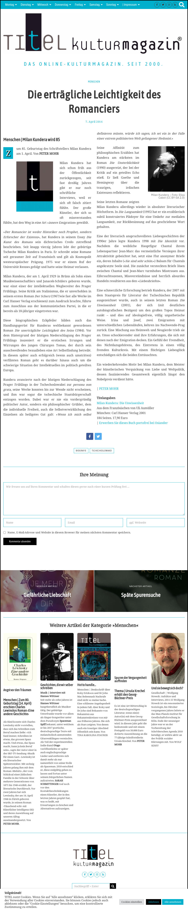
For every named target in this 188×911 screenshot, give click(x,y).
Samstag (94, 4)
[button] (113, 886)
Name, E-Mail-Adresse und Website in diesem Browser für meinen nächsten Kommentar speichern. (69, 532)
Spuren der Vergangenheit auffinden (130, 679)
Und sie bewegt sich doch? (167, 688)
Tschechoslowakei (102, 450)
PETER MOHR (109, 389)
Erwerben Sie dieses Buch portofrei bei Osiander (133, 423)
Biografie (81, 450)
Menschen (94, 81)
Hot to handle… (86, 685)
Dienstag (26, 4)
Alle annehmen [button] (172, 901)
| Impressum (129, 4)
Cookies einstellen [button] (131, 901)
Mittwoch (42, 4)
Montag (9, 4)
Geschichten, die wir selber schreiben (56, 686)
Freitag (79, 4)
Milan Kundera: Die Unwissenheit (120, 403)
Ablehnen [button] (153, 901)
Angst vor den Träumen (17, 690)
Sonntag (111, 4)
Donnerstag (61, 4)
